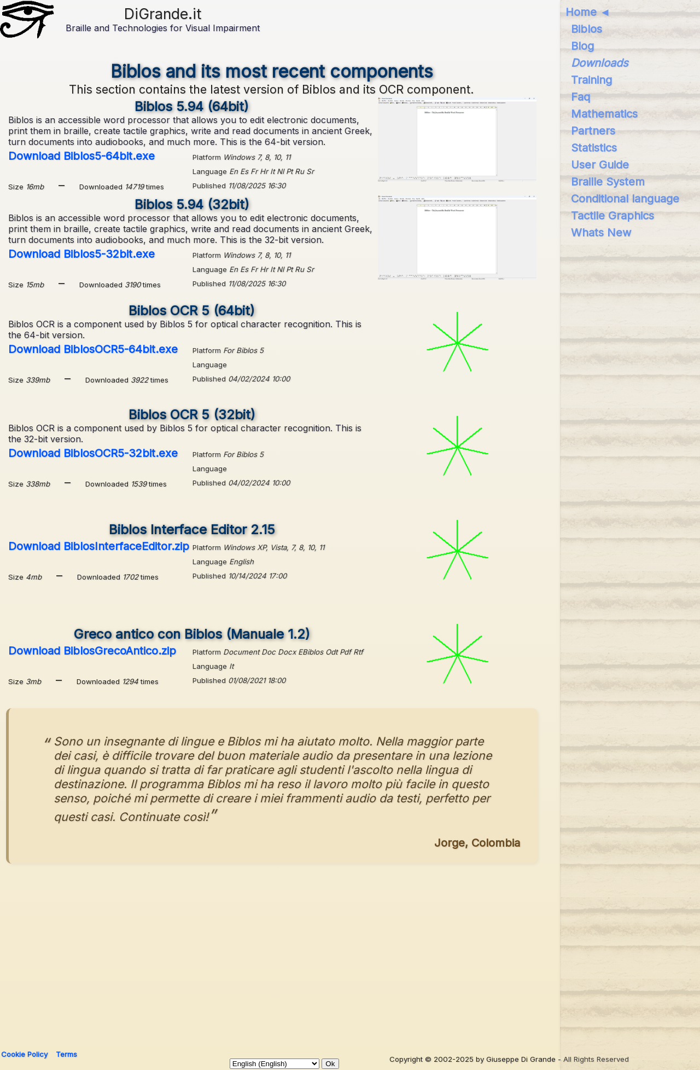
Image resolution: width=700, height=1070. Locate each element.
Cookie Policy (24, 1054)
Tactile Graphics (612, 215)
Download (81, 156)
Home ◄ (588, 12)
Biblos (586, 29)
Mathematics (604, 113)
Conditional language (625, 198)
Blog (582, 46)
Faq (580, 96)
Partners (593, 130)
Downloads (599, 63)
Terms (66, 1054)
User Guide (600, 164)
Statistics (594, 147)
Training (591, 79)
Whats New (601, 232)
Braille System (608, 181)
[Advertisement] (334, 951)
